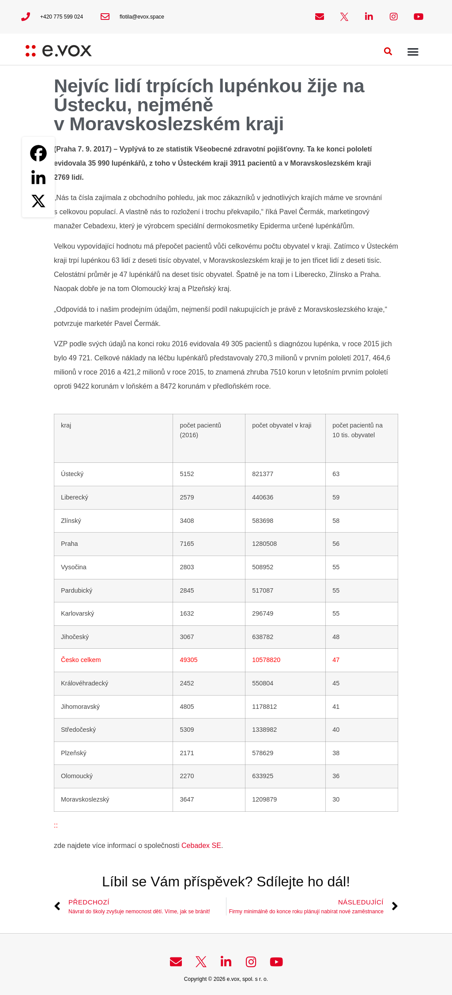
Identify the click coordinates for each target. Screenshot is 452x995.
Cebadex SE (201, 845)
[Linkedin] (38, 177)
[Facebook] (38, 153)
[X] (38, 201)
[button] (388, 51)
